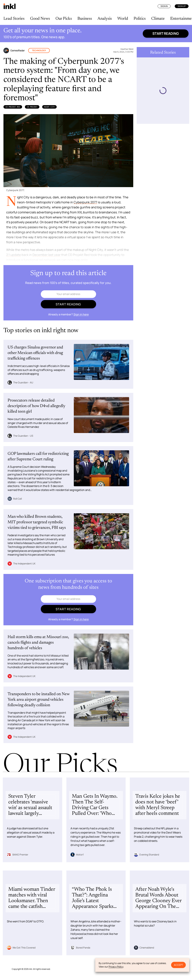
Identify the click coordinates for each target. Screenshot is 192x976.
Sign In (164, 6)
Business (84, 19)
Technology (39, 50)
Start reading (165, 33)
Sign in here (81, 314)
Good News (40, 19)
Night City (49, 107)
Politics (140, 19)
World (122, 19)
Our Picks (63, 19)
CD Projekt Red (13, 107)
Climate (158, 19)
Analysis (104, 19)
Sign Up (182, 6)
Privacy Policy (116, 966)
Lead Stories (14, 19)
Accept (178, 964)
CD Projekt (32, 107)
